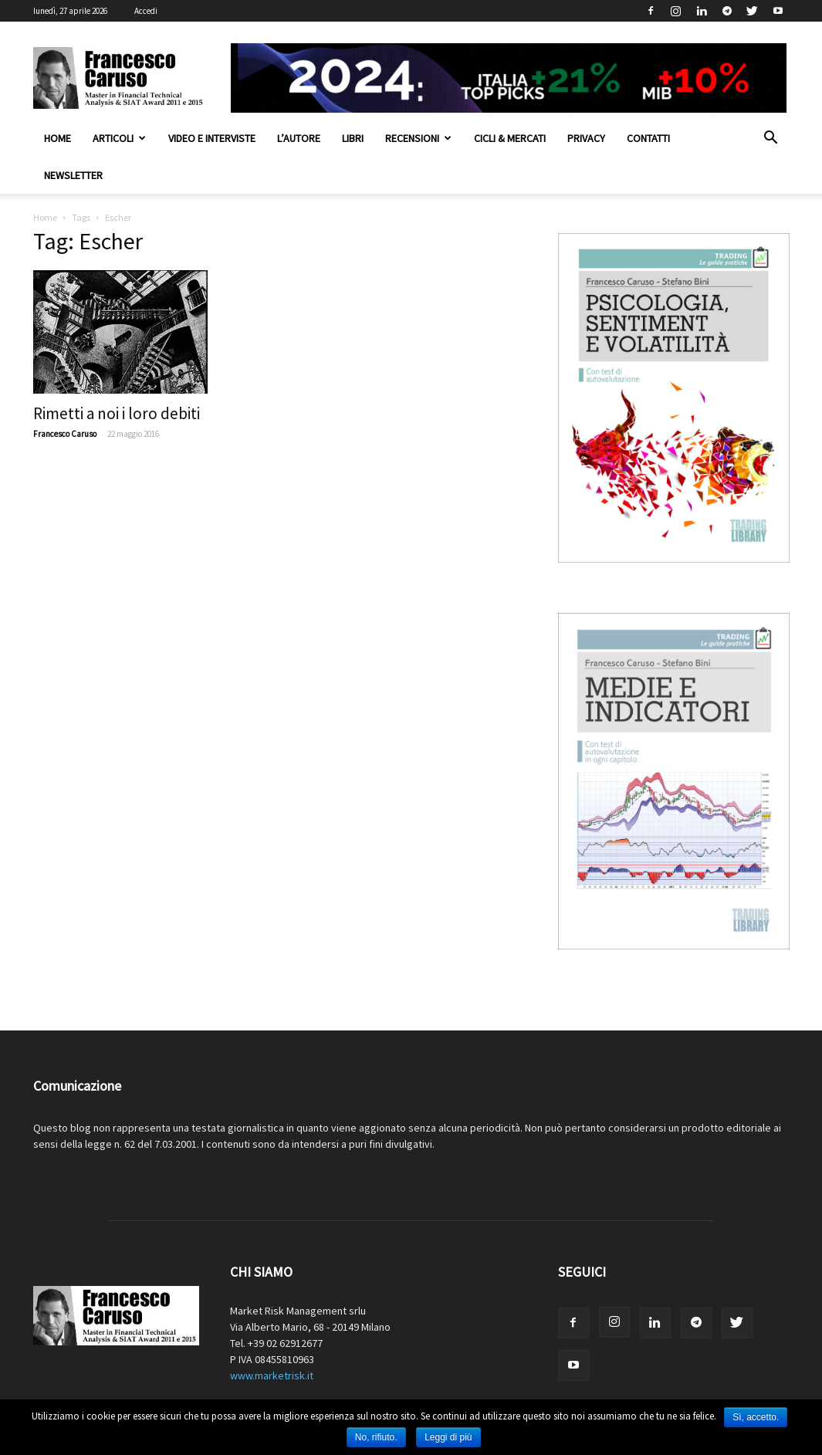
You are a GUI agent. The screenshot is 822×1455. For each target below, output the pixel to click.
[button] (771, 139)
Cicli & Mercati (510, 138)
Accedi (145, 10)
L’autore (298, 138)
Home (57, 138)
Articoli (119, 138)
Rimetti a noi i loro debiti (116, 413)
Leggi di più (448, 1437)
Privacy (586, 138)
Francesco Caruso (64, 433)
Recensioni (418, 138)
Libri (353, 138)
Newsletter (73, 175)
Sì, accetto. (755, 1417)
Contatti (648, 138)
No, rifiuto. (376, 1437)
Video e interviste (211, 138)
